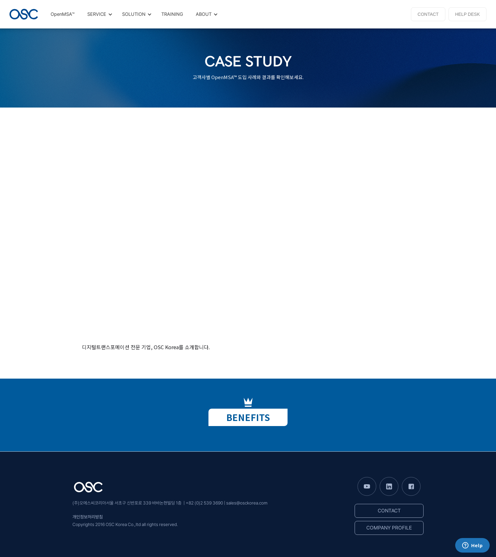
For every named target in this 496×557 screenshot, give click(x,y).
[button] (98, 14)
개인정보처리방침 (87, 516)
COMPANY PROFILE (389, 528)
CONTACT (428, 14)
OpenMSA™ (63, 14)
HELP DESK (467, 14)
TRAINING (172, 14)
